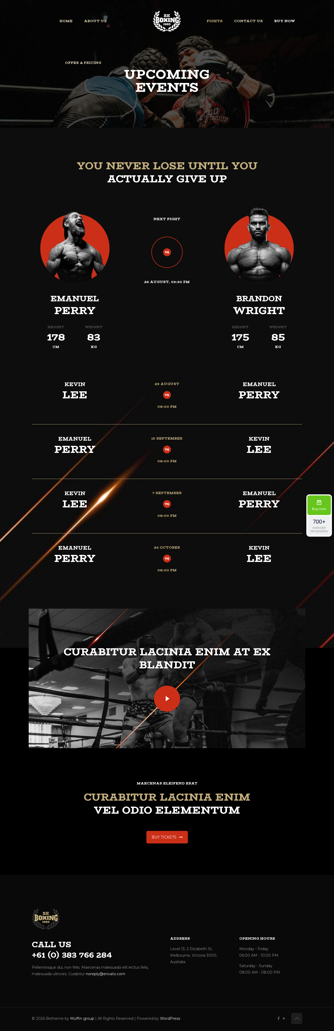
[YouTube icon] (284, 1018)
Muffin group (82, 1018)
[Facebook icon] (279, 1018)
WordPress (170, 1018)
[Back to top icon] (296, 1018)
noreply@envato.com (105, 974)
